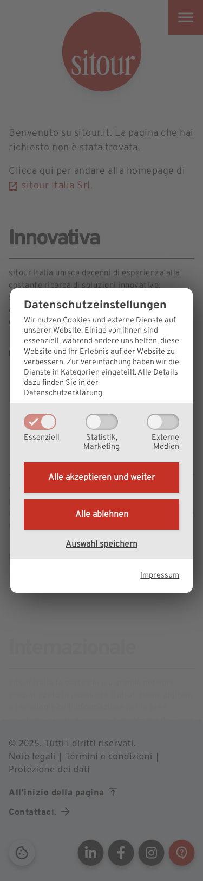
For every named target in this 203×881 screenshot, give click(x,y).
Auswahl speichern (101, 544)
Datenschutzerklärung (63, 393)
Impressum (159, 576)
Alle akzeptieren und (101, 477)
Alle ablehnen (101, 514)
